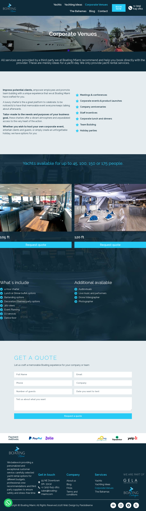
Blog (92, 11)
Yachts (58, 4)
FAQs (69, 488)
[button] (3, 208)
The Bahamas (78, 11)
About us (71, 480)
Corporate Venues (96, 4)
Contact (103, 11)
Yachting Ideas (73, 4)
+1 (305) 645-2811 (138, 7)
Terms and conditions (72, 493)
